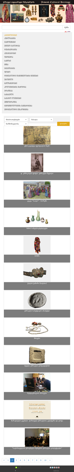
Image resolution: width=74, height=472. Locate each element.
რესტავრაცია (10, 50)
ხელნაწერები (10, 83)
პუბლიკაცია (10, 38)
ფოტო (7, 72)
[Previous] (4, 460)
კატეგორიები (10, 35)
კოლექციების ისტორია (15, 87)
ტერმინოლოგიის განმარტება (18, 106)
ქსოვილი (8, 80)
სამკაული (8, 95)
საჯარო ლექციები (12, 98)
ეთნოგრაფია (10, 102)
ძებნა (66, 27)
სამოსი (7, 61)
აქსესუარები (10, 53)
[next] (50, 460)
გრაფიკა (8, 91)
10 (45, 460)
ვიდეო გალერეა (12, 46)
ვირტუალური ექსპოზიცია (16, 110)
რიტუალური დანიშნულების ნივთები (21, 76)
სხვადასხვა (9, 68)
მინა (6, 65)
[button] (16, 120)
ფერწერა (8, 57)
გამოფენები (10, 42)
